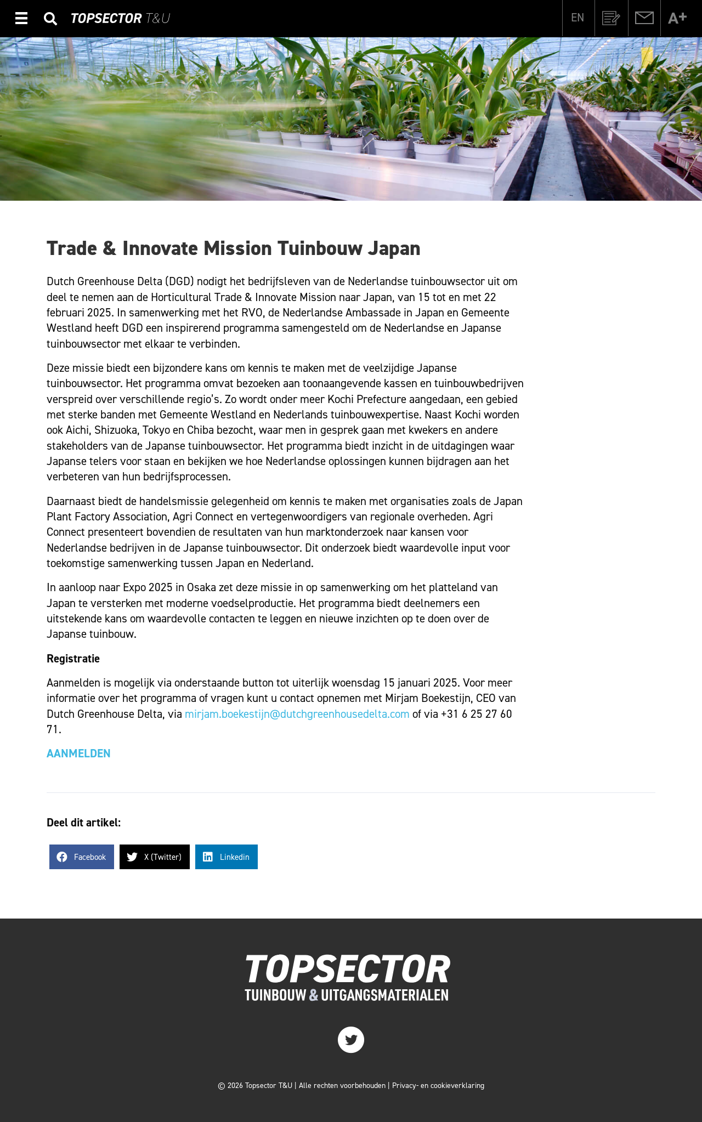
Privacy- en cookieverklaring (438, 1085)
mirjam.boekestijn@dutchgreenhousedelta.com (297, 714)
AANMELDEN (79, 753)
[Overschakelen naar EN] (577, 18)
